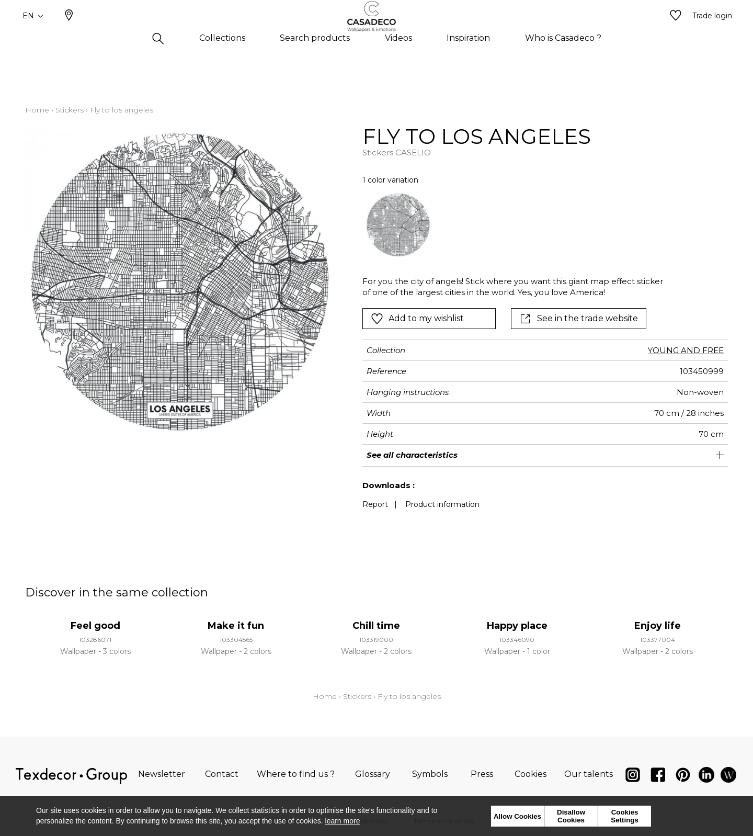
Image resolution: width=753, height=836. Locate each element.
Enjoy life (657, 625)
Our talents (588, 774)
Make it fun (236, 625)
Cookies (530, 774)
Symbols (430, 774)
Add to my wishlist (417, 318)
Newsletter (161, 774)
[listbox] (509, 224)
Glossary (372, 774)
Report (375, 504)
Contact (221, 774)
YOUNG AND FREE (686, 350)
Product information (442, 504)
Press (482, 774)
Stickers (69, 110)
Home (37, 110)
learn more (342, 821)
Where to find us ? (296, 774)
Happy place (517, 625)
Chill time (376, 625)
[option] (398, 224)
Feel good (95, 625)
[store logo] (377, 33)
